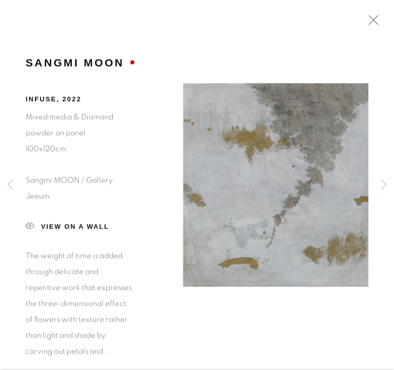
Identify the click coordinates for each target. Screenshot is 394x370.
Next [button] (383, 184)
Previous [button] (10, 184)
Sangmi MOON (75, 65)
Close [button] (371, 23)
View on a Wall (67, 229)
